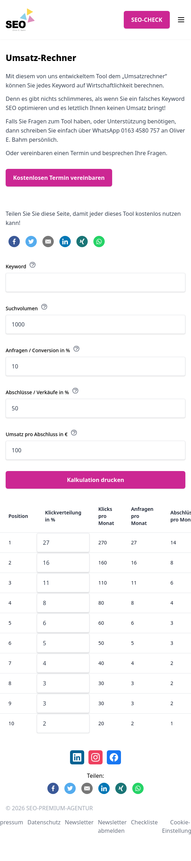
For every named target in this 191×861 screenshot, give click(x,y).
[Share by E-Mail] (48, 241)
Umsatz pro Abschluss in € (41, 433)
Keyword (21, 265)
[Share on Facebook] (14, 241)
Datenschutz (43, 822)
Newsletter (79, 822)
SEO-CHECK (146, 20)
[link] (77, 757)
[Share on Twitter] (31, 241)
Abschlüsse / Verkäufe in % (42, 391)
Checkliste (144, 822)
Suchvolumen (27, 307)
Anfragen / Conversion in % (43, 349)
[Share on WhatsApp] (99, 241)
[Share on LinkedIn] (65, 241)
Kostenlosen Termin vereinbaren (59, 178)
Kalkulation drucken (95, 480)
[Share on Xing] (82, 241)
